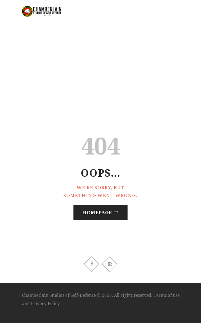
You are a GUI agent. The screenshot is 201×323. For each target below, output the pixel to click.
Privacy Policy (45, 303)
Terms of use (166, 295)
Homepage (97, 212)
